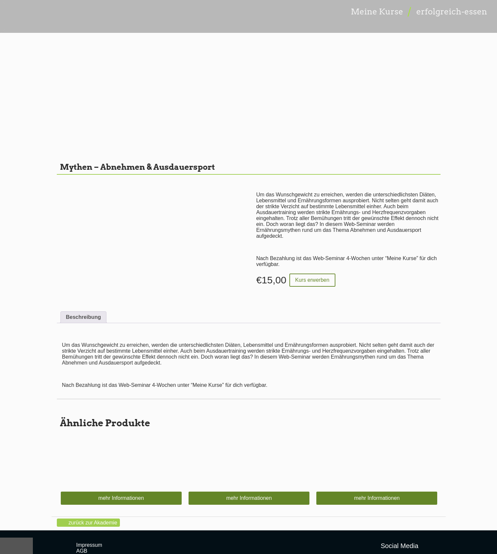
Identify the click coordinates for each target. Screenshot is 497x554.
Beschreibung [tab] (83, 317)
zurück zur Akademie (93, 522)
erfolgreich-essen (451, 11)
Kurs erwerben (312, 280)
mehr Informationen (121, 498)
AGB (81, 551)
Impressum (89, 545)
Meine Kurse (377, 11)
